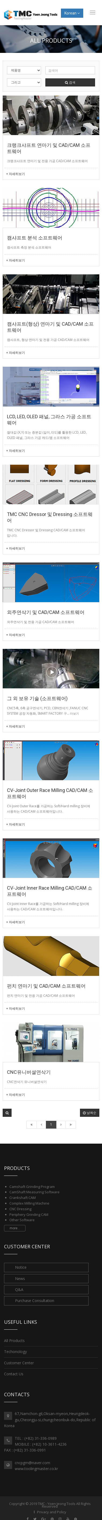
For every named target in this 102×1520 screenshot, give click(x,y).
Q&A (19, 1289)
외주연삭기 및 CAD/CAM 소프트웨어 (46, 612)
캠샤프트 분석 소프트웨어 (34, 238)
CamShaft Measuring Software (34, 1192)
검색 (70, 82)
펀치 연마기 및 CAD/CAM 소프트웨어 (46, 986)
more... (15, 1228)
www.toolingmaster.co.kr (36, 1468)
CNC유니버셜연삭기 (29, 1072)
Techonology (15, 1351)
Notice (21, 1267)
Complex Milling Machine (29, 1203)
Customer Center (19, 1362)
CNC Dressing (20, 1208)
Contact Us (13, 1373)
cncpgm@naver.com (32, 1462)
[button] (7, 1113)
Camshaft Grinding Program (32, 1186)
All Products (14, 1340)
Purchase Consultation (34, 1300)
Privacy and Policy (51, 1512)
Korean (72, 13)
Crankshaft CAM (22, 1197)
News (20, 1278)
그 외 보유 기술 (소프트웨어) (37, 698)
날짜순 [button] (89, 1112)
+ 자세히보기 (15, 174)
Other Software (22, 1219)
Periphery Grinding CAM (28, 1214)
